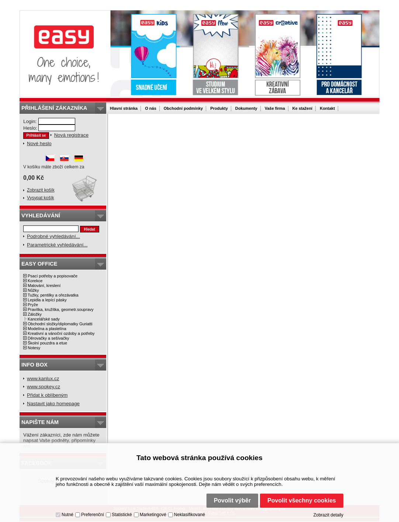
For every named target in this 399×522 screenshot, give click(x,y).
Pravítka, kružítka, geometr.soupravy (61, 309)
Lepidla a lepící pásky (47, 300)
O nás (150, 108)
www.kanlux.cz (43, 378)
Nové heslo (39, 143)
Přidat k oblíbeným (47, 395)
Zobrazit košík (41, 190)
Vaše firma (275, 108)
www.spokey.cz (43, 386)
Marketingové (153, 514)
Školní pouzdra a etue (47, 343)
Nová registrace (71, 135)
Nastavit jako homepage (53, 403)
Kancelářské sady (44, 319)
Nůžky (33, 290)
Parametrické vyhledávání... (57, 245)
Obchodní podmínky (183, 108)
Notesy (34, 348)
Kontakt (327, 108)
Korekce (35, 280)
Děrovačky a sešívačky (48, 338)
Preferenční (92, 514)
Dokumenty (246, 108)
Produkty (219, 108)
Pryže (33, 304)
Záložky (35, 314)
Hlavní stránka (124, 108)
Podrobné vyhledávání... (53, 236)
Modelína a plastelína (47, 328)
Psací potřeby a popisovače (52, 276)
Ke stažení (302, 108)
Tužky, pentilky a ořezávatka (53, 295)
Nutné (67, 514)
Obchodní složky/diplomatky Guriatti (60, 324)
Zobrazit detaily (328, 515)
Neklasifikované (189, 514)
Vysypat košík (40, 197)
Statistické (122, 514)
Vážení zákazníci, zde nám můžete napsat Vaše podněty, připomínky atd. (61, 440)
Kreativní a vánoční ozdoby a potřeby (61, 333)
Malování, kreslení (44, 285)
